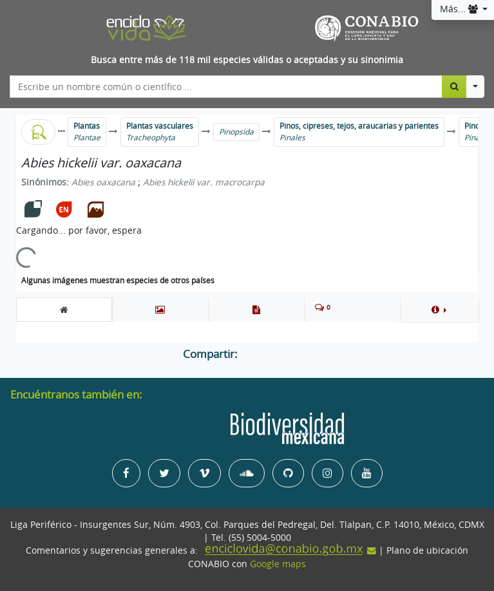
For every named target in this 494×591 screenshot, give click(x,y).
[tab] (64, 309)
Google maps (278, 564)
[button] (439, 309)
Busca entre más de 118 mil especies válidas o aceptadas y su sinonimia (247, 60)
